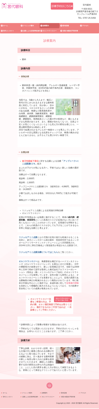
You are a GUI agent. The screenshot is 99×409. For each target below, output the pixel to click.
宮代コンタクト (8, 31)
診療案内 (46, 26)
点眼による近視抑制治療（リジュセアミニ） (31, 31)
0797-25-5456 (89, 18)
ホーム (5, 26)
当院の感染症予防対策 (70, 31)
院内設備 (66, 26)
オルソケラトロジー (50, 31)
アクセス (85, 26)
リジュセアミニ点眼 (28, 237)
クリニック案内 (28, 26)
